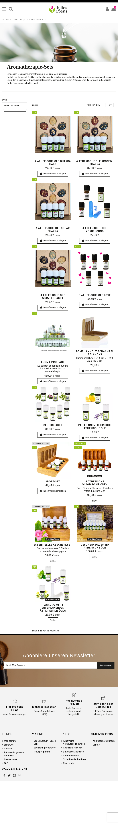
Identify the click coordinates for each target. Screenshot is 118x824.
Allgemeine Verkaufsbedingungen (74, 742)
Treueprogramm (42, 751)
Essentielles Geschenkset (53, 544)
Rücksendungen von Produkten (14, 754)
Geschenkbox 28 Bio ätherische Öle (95, 546)
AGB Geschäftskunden (104, 741)
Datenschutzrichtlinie (73, 751)
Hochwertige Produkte (73, 702)
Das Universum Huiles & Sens (45, 742)
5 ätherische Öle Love (95, 295)
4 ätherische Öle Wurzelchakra (53, 297)
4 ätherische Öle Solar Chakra (53, 229)
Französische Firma (15, 708)
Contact (8, 748)
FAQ (6, 763)
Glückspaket (52, 425)
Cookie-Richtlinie (71, 755)
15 (109, 105)
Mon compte (10, 741)
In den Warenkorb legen (53, 173)
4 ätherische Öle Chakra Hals (53, 163)
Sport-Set (52, 481)
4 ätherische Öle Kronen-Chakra (94, 163)
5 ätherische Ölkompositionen (95, 483)
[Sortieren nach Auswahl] (95, 105)
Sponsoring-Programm (45, 747)
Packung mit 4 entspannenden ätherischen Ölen (53, 607)
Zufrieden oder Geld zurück (103, 705)
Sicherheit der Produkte (74, 759)
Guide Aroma (10, 759)
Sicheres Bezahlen (44, 706)
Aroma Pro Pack (53, 362)
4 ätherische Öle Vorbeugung (95, 229)
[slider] (3, 111)
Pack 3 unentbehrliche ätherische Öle (94, 426)
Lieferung (9, 745)
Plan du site (68, 763)
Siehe (95, 500)
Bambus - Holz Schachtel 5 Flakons (95, 353)
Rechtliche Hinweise (73, 747)
